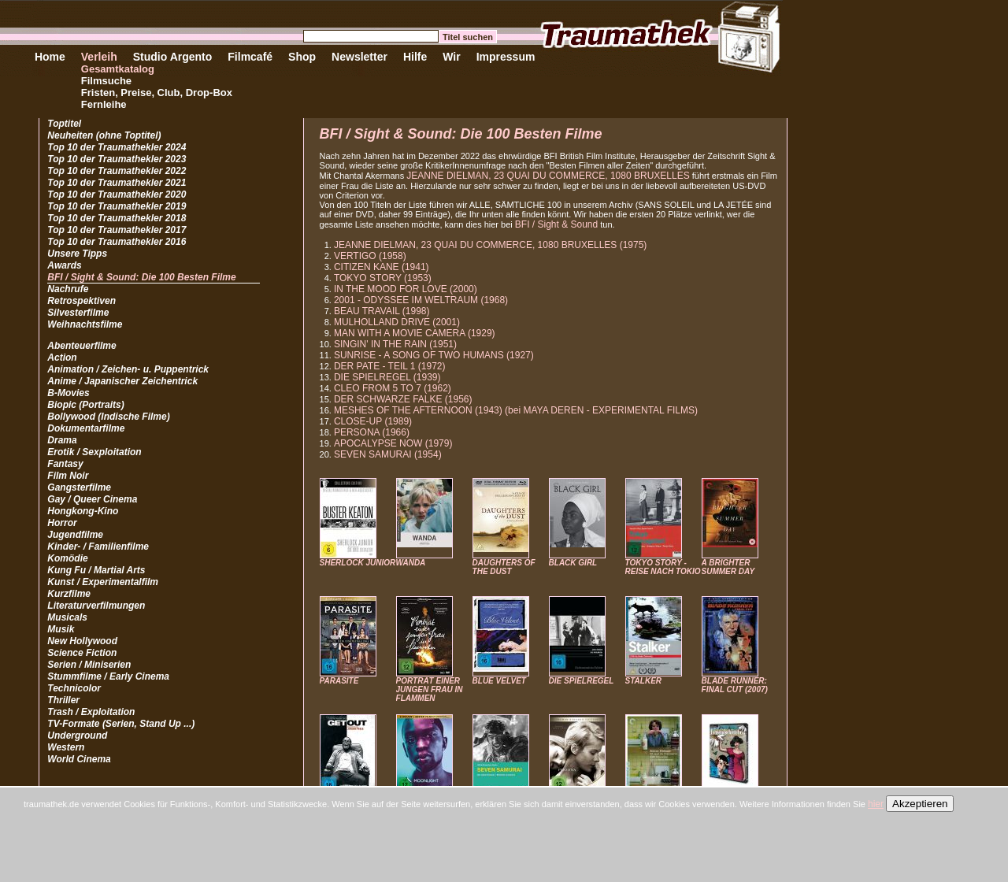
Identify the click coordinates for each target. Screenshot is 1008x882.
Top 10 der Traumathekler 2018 (116, 218)
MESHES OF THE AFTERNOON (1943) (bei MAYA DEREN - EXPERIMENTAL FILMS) (516, 410)
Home (50, 56)
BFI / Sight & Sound (556, 224)
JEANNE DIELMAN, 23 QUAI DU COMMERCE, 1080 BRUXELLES (547, 175)
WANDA (411, 562)
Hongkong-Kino (82, 511)
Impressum (506, 56)
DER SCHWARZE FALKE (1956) (403, 399)
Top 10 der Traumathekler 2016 (116, 241)
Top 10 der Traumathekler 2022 (116, 170)
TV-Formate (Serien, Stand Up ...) (121, 723)
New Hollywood (82, 641)
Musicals (67, 617)
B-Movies (68, 392)
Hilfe (415, 56)
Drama (61, 440)
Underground (77, 735)
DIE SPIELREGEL (581, 680)
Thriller (63, 700)
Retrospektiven (81, 300)
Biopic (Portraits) (85, 404)
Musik (60, 629)
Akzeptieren (919, 804)
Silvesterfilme (78, 312)
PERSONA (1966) (372, 432)
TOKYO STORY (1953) (383, 278)
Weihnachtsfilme (84, 324)
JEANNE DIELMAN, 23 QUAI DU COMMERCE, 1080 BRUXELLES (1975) (490, 244)
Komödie (67, 558)
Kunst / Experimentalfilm (102, 581)
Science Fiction (82, 652)
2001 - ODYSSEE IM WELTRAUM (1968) (421, 300)
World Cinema (78, 759)
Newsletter (359, 56)
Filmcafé (250, 56)
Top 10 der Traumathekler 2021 (116, 182)
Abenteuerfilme (81, 345)
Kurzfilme (69, 593)
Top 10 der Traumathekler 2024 (116, 147)
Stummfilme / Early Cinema (108, 676)
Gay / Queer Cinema (92, 499)
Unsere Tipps (77, 253)
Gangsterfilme (79, 487)
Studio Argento (173, 56)
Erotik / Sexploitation (94, 452)
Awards (64, 265)
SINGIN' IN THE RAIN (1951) (395, 344)
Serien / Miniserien (89, 664)
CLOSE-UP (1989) (373, 421)
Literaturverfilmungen (96, 605)
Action (61, 357)
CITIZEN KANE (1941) (381, 266)
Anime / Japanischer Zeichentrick (122, 381)
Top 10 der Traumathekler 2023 (116, 159)
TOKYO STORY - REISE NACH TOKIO (663, 567)
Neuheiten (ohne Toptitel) (104, 135)
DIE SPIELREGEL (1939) (387, 377)
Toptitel (64, 123)
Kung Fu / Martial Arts (96, 570)
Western (65, 747)
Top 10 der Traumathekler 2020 (116, 194)
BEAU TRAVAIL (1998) (382, 311)
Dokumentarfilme (85, 428)
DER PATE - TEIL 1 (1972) (390, 366)
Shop (302, 56)
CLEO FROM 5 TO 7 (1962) (392, 388)
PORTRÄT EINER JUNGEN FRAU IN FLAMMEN (429, 689)
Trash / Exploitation (91, 711)
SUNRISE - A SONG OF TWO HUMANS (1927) (434, 355)
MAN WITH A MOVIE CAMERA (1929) (414, 333)
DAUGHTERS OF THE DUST (504, 567)
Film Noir (67, 475)
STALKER (643, 680)
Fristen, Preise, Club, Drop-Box (156, 92)
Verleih (99, 56)
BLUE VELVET (499, 680)
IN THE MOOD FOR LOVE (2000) (405, 289)
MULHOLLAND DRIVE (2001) (397, 322)
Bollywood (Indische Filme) (108, 416)
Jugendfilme (75, 534)
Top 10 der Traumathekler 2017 (116, 229)
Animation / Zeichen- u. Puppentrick (128, 369)
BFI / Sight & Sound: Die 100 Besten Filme (141, 277)
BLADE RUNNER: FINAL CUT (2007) (735, 685)
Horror (61, 522)
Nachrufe (67, 289)
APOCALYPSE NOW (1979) (393, 443)
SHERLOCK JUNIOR (358, 562)
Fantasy (65, 463)
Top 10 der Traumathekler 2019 (116, 206)
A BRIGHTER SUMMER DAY (728, 567)
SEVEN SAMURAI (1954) (388, 454)
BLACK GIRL (573, 562)
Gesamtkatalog (117, 69)
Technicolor (74, 688)
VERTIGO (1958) (370, 255)
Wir (451, 56)
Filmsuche (106, 81)
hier (876, 804)
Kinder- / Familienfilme (98, 546)
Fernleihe (104, 104)
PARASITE (339, 680)
